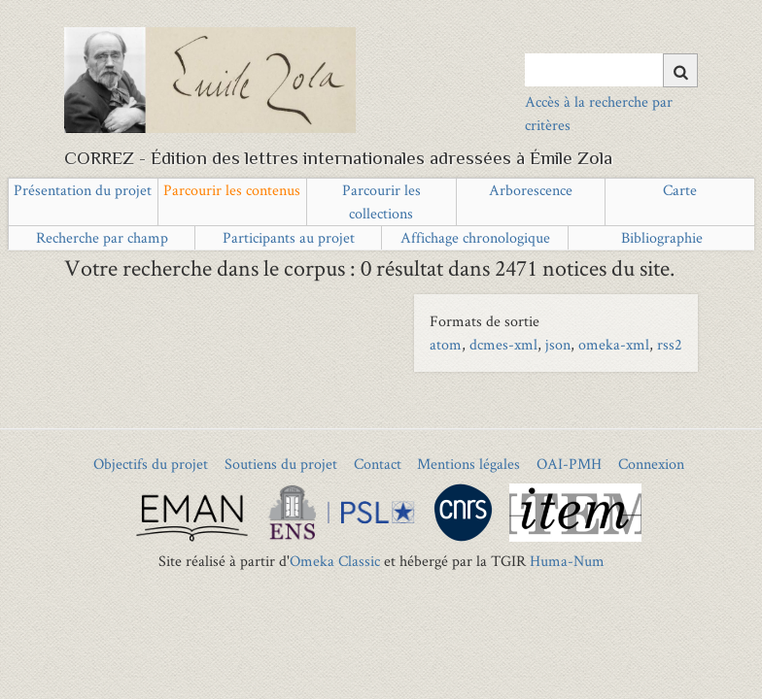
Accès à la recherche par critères (599, 113)
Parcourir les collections (381, 201)
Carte (680, 190)
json (558, 344)
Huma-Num (567, 560)
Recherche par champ (102, 237)
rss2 (669, 344)
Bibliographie (662, 237)
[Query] (611, 69)
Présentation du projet (83, 190)
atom (446, 344)
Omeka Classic (335, 560)
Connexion (651, 463)
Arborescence (530, 190)
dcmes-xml (503, 344)
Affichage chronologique (475, 237)
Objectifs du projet (150, 463)
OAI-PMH (569, 463)
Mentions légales (468, 463)
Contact (377, 463)
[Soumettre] (680, 70)
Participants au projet (289, 237)
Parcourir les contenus (231, 190)
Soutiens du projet (281, 463)
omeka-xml (613, 344)
